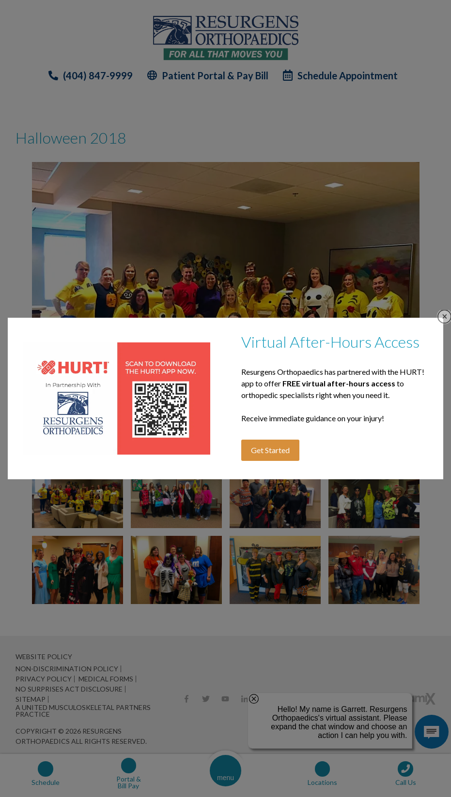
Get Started (270, 450)
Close (444, 316)
